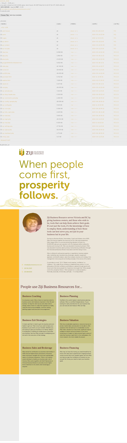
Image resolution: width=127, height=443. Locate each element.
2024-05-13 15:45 (98, 42)
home (3, 9)
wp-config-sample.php (9, 102)
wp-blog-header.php (8, 95)
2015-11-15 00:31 (97, 77)
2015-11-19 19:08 (97, 105)
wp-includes (6, 49)
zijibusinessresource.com (22, 9)
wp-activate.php (7, 91)
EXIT (8, 140)
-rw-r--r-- (74, 52)
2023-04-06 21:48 (98, 112)
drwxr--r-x (74, 35)
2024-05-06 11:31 (98, 63)
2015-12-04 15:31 (97, 38)
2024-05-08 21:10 (98, 56)
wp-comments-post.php (10, 98)
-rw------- (74, 105)
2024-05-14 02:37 (98, 66)
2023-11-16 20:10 (98, 123)
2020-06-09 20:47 (98, 95)
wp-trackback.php (8, 133)
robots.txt (5, 84)
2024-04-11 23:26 (98, 49)
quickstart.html (7, 77)
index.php (5, 66)
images (4, 38)
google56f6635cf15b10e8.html (12, 63)
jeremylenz (9, 9)
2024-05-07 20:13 (98, 80)
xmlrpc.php (5, 137)
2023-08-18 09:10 (98, 98)
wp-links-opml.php (8, 112)
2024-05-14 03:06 (98, 35)
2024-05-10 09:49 (98, 45)
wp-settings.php (7, 126)
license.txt (5, 70)
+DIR (6, 28)
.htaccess (5, 52)
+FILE (2, 28)
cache (4, 35)
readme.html (6, 80)
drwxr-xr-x (74, 31)
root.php (5, 87)
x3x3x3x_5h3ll (4, 1)
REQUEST (4, 140)
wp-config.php (7, 105)
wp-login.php (6, 119)
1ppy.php (5, 56)
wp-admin (5, 42)
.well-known (6, 31)
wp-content (5, 45)
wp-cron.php (6, 109)
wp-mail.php (6, 123)
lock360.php (6, 73)
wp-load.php (6, 116)
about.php (5, 59)
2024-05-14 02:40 (98, 52)
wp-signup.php (7, 130)
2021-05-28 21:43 (98, 31)
